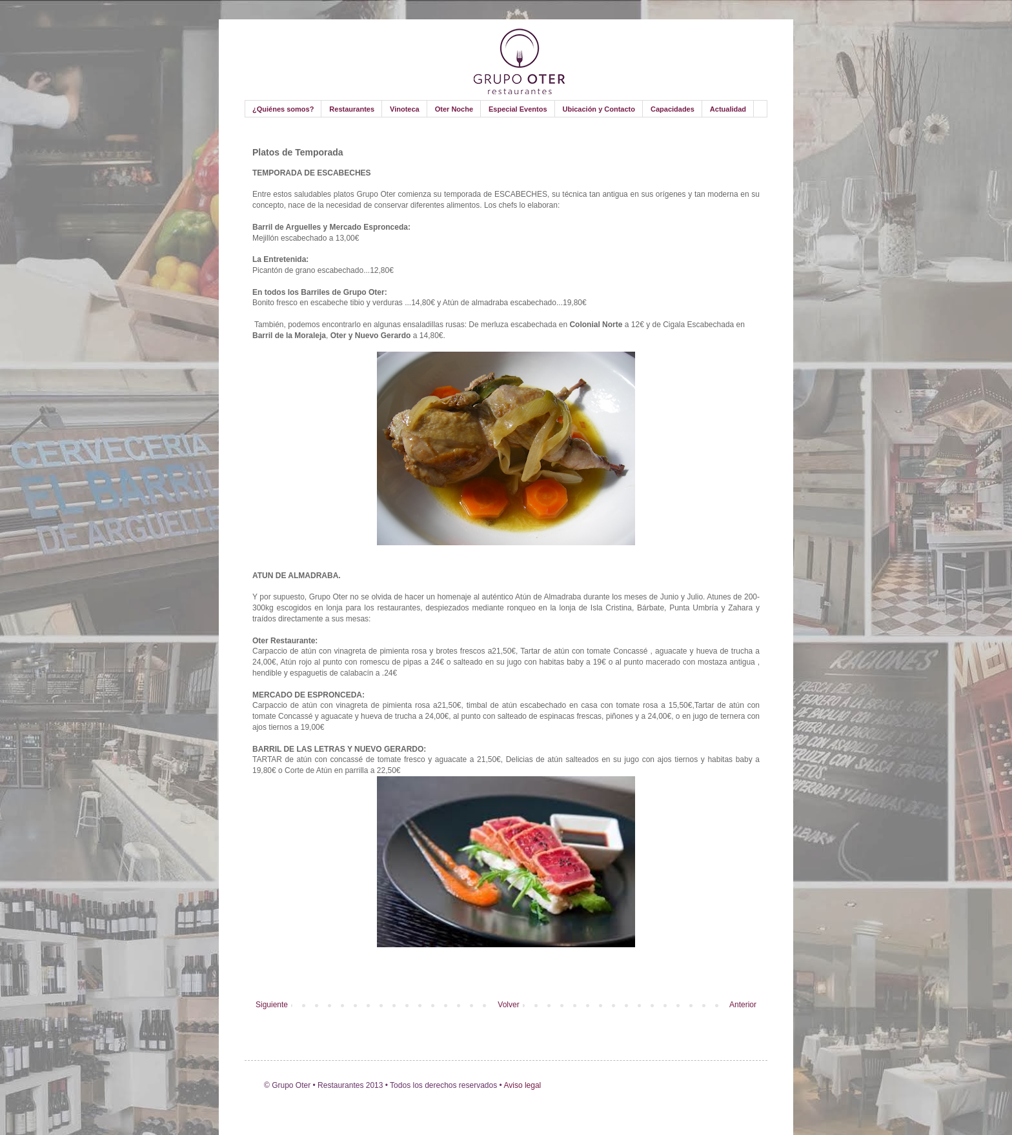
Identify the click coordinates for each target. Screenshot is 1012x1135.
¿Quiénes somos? (283, 109)
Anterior (742, 1004)
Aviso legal (521, 1085)
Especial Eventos (518, 109)
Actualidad (728, 109)
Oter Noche (454, 109)
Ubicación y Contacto (599, 109)
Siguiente (272, 1004)
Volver (508, 1004)
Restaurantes (351, 109)
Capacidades (672, 109)
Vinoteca (405, 109)
